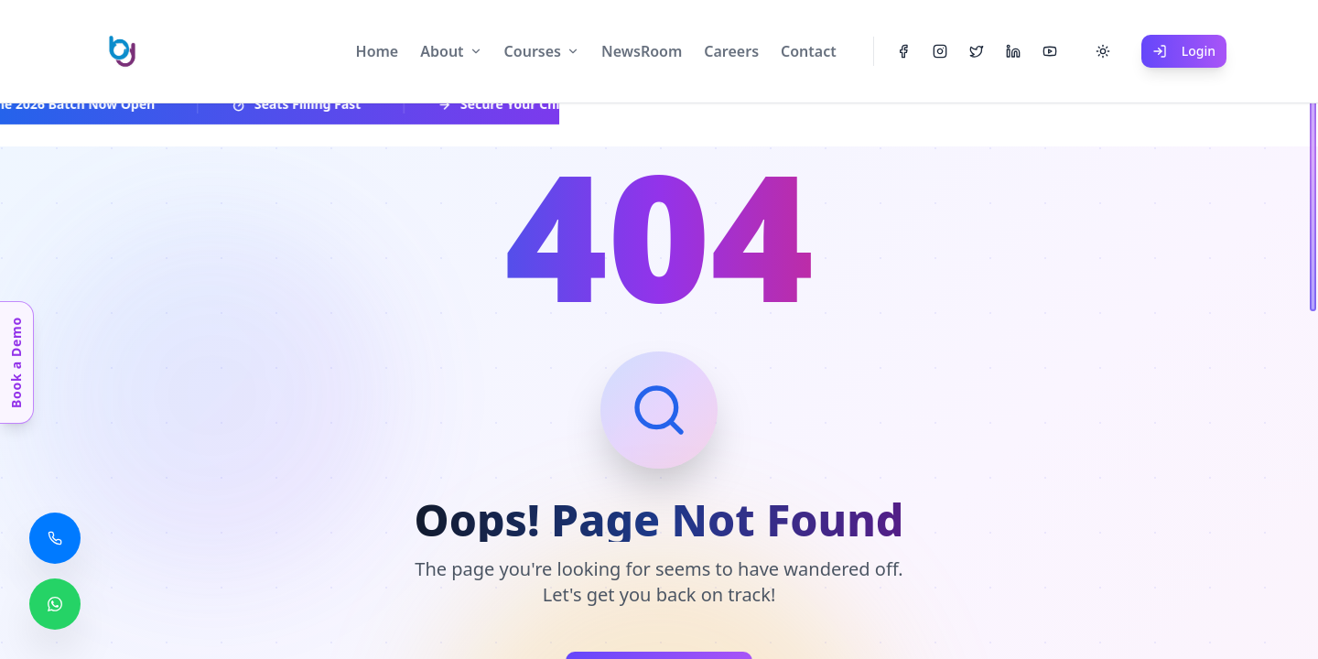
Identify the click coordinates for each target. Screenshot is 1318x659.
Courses (532, 51)
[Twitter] (976, 51)
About (441, 51)
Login (1183, 50)
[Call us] (55, 538)
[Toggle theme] (1102, 51)
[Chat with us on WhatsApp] (55, 604)
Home (377, 51)
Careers (731, 51)
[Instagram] (940, 51)
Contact (809, 51)
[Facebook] (903, 51)
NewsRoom (641, 51)
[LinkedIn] (1013, 51)
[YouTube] (1049, 51)
